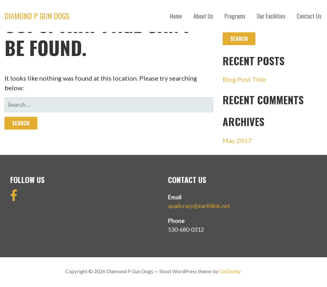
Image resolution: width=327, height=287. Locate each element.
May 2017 (237, 140)
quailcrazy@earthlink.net (199, 205)
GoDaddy (230, 271)
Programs (234, 16)
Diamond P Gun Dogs (37, 15)
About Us (203, 16)
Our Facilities (271, 16)
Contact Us (309, 16)
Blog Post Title (244, 79)
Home (176, 16)
